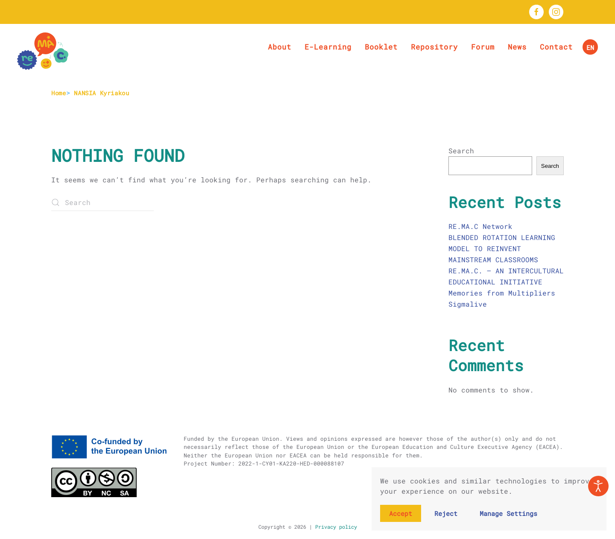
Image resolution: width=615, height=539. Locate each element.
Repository (434, 47)
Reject (445, 513)
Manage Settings (508, 513)
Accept (400, 513)
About (279, 47)
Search (461, 150)
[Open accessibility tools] (598, 486)
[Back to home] (42, 51)
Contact (556, 47)
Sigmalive (467, 303)
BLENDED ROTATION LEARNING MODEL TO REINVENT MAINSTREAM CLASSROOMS (501, 248)
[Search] (102, 202)
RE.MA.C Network (480, 226)
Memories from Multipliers (501, 292)
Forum (483, 47)
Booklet (381, 47)
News (517, 47)
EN (590, 47)
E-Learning (328, 47)
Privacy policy (334, 526)
